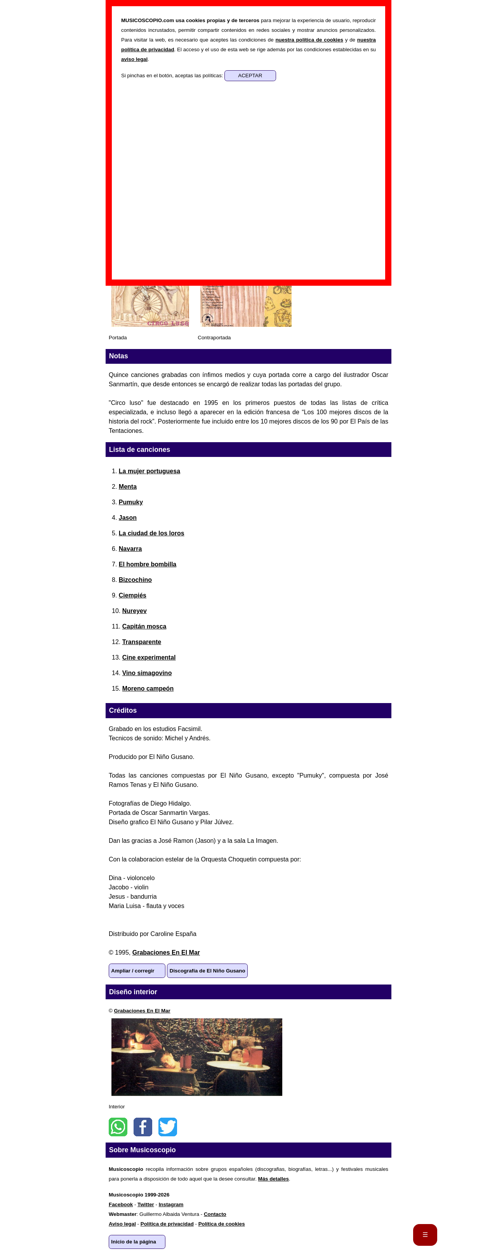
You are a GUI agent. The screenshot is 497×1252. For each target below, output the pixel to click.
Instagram (171, 1204)
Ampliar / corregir (132, 971)
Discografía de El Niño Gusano (207, 971)
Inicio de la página (133, 1242)
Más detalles (273, 1179)
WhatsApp (118, 1127)
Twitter (167, 1127)
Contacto (215, 1214)
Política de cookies (221, 1224)
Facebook (143, 1127)
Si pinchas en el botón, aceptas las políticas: (172, 75)
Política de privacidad (167, 1224)
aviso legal (134, 59)
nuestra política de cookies (309, 40)
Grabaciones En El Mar (166, 952)
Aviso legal (122, 1224)
